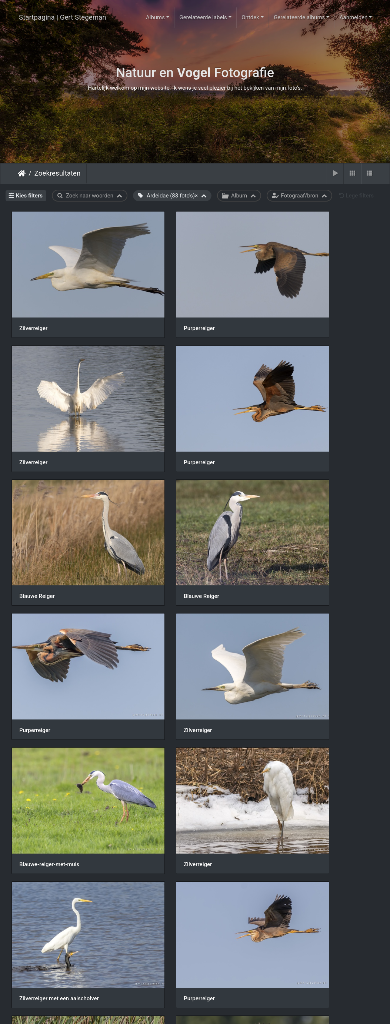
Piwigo (224, 1011)
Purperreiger (160, 301)
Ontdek (250, 17)
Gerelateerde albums (299, 17)
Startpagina (22, 173)
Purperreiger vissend (45, 731)
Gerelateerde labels (203, 17)
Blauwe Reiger (163, 409)
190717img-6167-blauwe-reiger (58, 838)
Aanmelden (354, 17)
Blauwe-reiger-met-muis (301, 516)
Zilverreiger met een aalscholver (185, 623)
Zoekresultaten (57, 173)
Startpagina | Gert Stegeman (62, 17)
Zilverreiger (33, 301)
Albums (155, 17)
